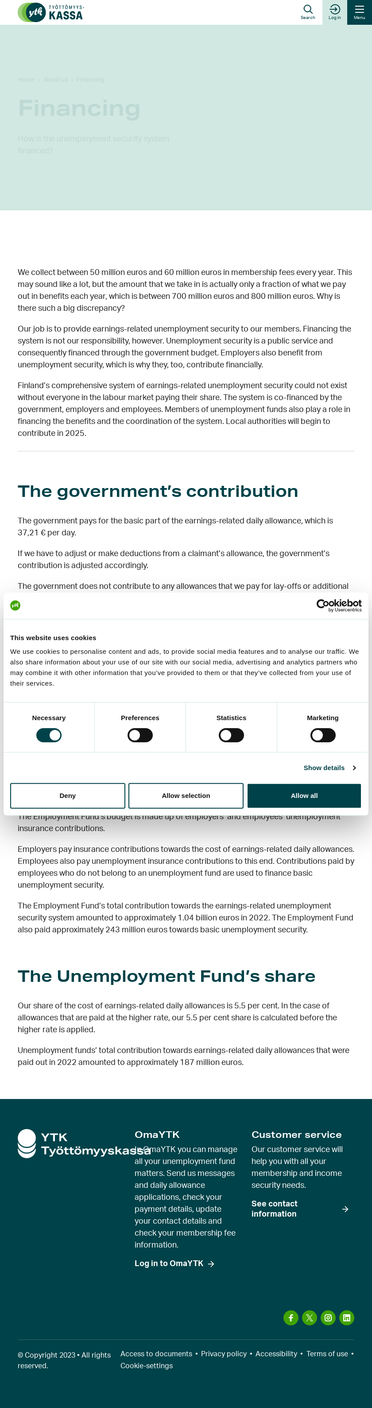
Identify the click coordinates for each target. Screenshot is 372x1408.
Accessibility (276, 1354)
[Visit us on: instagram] (328, 1317)
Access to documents (156, 1354)
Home (26, 56)
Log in (335, 12)
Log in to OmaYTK (169, 1264)
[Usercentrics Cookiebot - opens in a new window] (323, 605)
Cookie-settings (146, 1366)
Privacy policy (224, 1354)
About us (55, 56)
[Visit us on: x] (309, 1317)
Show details (324, 767)
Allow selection (186, 795)
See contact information (275, 1209)
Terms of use (327, 1354)
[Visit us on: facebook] (290, 1317)
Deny (67, 795)
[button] (308, 12)
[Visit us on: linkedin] (346, 1317)
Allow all (304, 795)
